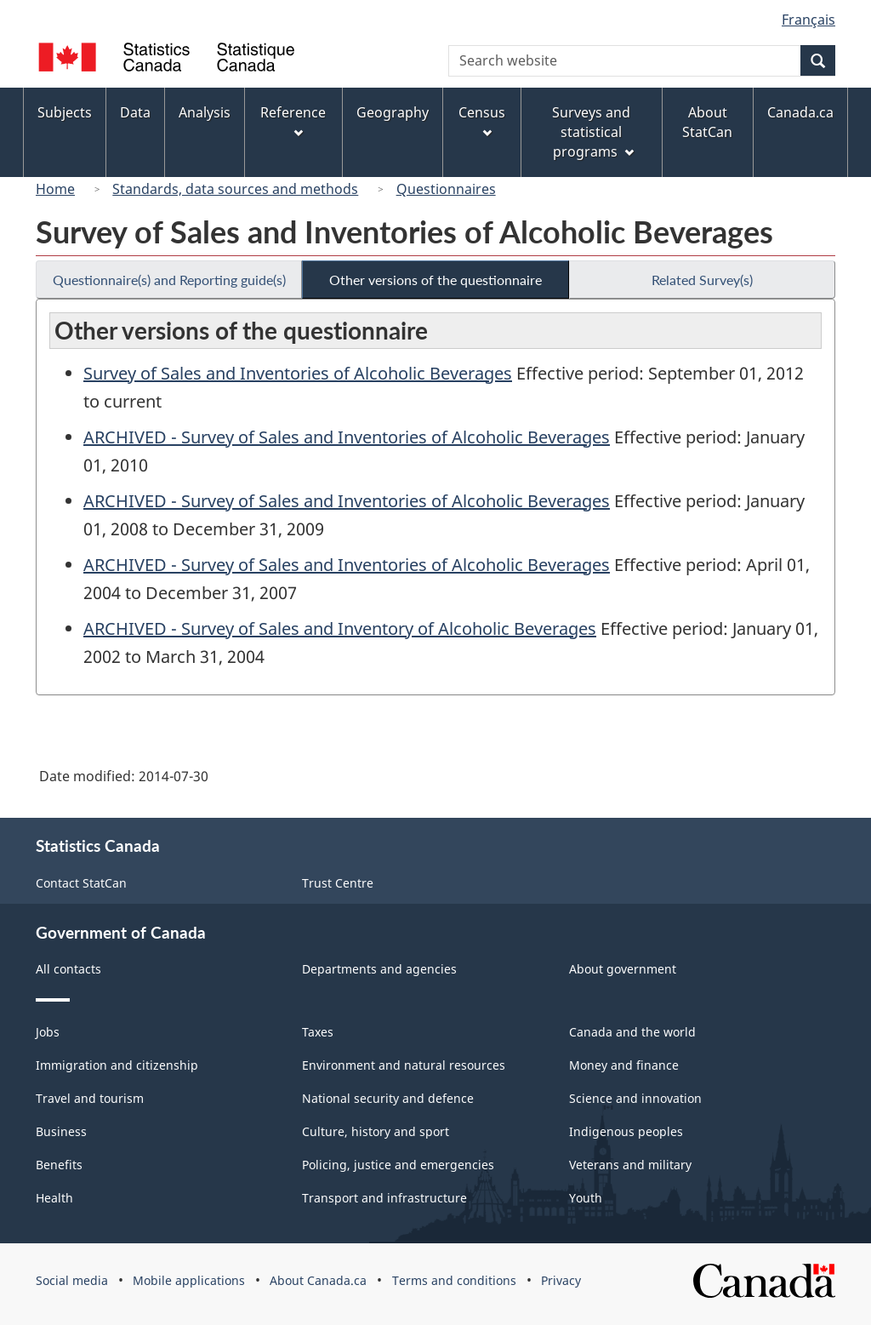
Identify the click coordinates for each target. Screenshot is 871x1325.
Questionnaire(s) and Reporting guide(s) (169, 279)
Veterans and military (630, 1165)
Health (54, 1198)
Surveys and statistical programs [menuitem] (592, 132)
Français (808, 19)
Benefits (59, 1165)
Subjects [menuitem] (64, 112)
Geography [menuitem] (392, 112)
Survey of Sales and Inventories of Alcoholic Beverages (297, 373)
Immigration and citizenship (117, 1065)
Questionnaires (446, 189)
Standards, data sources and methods (235, 189)
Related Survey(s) (702, 279)
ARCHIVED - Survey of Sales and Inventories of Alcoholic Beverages (346, 436)
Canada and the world (632, 1032)
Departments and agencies (379, 969)
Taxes (317, 1032)
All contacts (68, 969)
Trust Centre (337, 883)
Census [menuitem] (481, 120)
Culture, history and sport (375, 1131)
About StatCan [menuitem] (707, 122)
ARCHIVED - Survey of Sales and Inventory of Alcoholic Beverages (339, 628)
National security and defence (388, 1098)
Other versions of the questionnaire (435, 279)
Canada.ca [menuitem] (800, 112)
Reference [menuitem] (293, 120)
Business (61, 1131)
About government (622, 969)
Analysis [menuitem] (205, 112)
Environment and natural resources (403, 1065)
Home (55, 189)
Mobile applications (189, 1280)
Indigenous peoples (626, 1131)
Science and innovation (635, 1098)
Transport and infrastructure (384, 1198)
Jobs (48, 1032)
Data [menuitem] (135, 112)
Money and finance (624, 1065)
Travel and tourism (90, 1098)
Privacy (561, 1280)
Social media (72, 1280)
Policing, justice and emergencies (398, 1165)
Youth (585, 1198)
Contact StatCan (81, 883)
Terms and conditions (454, 1280)
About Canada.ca (318, 1280)
